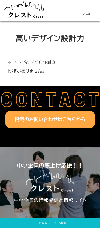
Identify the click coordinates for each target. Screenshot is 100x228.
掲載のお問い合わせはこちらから (50, 119)
